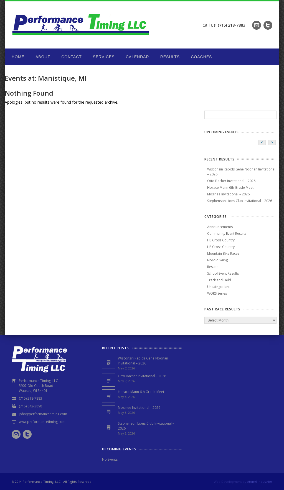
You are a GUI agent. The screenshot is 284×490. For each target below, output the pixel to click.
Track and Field (219, 280)
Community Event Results (226, 233)
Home (18, 57)
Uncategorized (218, 286)
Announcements (220, 226)
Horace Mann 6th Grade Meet (230, 187)
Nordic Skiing (217, 260)
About (43, 57)
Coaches (201, 57)
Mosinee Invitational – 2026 (228, 194)
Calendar (137, 57)
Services (104, 57)
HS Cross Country (221, 240)
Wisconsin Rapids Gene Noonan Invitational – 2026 (143, 361)
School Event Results (223, 273)
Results (170, 57)
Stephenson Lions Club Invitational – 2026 (239, 200)
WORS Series (217, 293)
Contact (71, 57)
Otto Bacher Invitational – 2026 (231, 180)
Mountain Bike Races (223, 253)
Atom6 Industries (259, 481)
